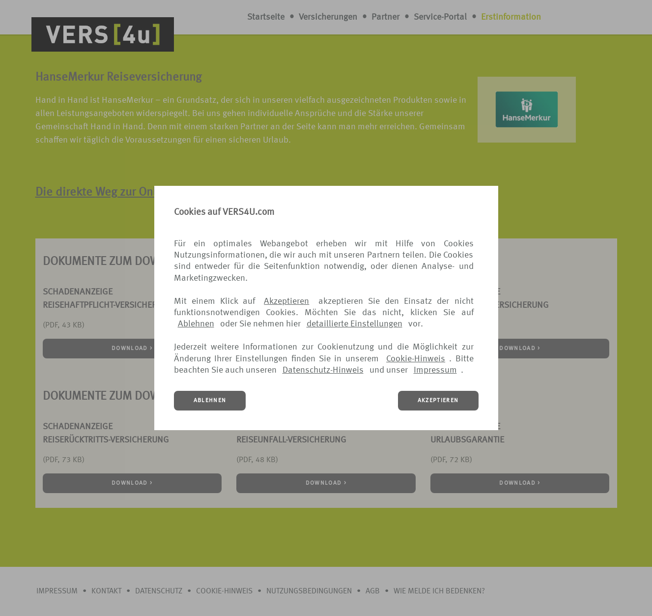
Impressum (435, 370)
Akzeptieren (286, 301)
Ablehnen (196, 324)
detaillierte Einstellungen (354, 324)
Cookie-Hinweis (415, 358)
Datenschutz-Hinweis (323, 370)
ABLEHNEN (210, 401)
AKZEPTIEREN (438, 401)
